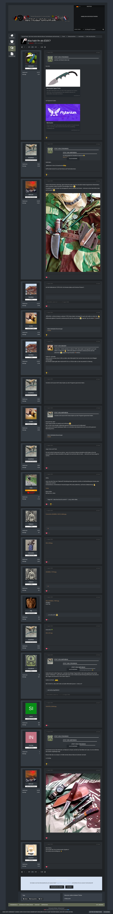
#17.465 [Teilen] (98, 312)
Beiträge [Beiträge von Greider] (24, 334)
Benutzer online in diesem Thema (73, 895)
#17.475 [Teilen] (98, 626)
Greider (49, 330)
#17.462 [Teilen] (98, 144)
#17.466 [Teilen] (98, 341)
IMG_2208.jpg (66, 157)
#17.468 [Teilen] (98, 408)
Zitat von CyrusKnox (61, 57)
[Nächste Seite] (45, 47)
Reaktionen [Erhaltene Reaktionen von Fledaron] (24, 530)
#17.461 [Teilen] (98, 52)
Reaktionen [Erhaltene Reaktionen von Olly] (24, 617)
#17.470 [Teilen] (98, 474)
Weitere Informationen (95, 912)
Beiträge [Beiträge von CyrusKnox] (24, 677)
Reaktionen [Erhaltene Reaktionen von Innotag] (24, 751)
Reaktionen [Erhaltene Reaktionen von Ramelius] (24, 303)
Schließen (107, 912)
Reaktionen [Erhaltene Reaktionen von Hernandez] (24, 559)
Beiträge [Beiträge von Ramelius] (24, 305)
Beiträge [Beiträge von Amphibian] (24, 166)
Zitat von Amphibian (70, 152)
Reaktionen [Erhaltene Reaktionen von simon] (24, 722)
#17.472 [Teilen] (98, 539)
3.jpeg (47, 488)
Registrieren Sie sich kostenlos (64, 883)
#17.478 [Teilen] (98, 731)
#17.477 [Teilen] (98, 702)
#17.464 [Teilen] (98, 283)
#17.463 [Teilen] (98, 181)
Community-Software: (56, 908)
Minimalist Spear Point (53, 88)
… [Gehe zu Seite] (26, 47)
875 (36, 47)
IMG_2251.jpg (49, 633)
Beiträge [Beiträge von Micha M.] (24, 203)
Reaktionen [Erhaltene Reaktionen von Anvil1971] (24, 864)
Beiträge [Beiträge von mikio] (24, 499)
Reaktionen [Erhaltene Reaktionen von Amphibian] (24, 164)
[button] (89, 6)
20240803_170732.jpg (51, 572)
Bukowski (49, 165)
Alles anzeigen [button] (73, 158)
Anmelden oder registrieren (89, 16)
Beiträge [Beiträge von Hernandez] (24, 561)
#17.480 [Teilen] (98, 844)
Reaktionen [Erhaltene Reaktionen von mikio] (24, 497)
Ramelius (60, 302)
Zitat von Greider (60, 346)
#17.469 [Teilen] (98, 445)
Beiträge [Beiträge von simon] (24, 724)
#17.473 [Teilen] (98, 568)
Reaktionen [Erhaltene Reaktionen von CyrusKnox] (24, 675)
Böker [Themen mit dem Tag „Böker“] (26, 898)
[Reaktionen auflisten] (47, 138)
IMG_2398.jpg (49, 543)
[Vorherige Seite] (22, 47)
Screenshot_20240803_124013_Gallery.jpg (56, 514)
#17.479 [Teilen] (98, 770)
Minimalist (50, 123)
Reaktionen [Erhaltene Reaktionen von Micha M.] (24, 201)
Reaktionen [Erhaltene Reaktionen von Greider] (24, 332)
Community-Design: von (56, 909)
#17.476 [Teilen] (98, 655)
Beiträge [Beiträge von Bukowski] (24, 74)
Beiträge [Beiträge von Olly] (24, 619)
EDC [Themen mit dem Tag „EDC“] (41, 898)
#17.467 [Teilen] (98, 379)
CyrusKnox (60, 694)
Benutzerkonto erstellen (57, 887)
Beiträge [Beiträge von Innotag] (24, 753)
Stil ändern (99, 904)
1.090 (41, 47)
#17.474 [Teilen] (98, 597)
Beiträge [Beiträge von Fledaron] (24, 532)
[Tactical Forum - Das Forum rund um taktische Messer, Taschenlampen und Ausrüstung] (41, 18)
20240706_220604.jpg (51, 706)
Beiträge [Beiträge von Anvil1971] (24, 866)
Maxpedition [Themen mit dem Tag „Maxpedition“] (34, 898)
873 (29, 47)
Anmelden (69, 887)
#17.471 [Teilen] (98, 510)
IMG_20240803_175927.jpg (52, 600)
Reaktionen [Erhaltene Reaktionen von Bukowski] (24, 72)
